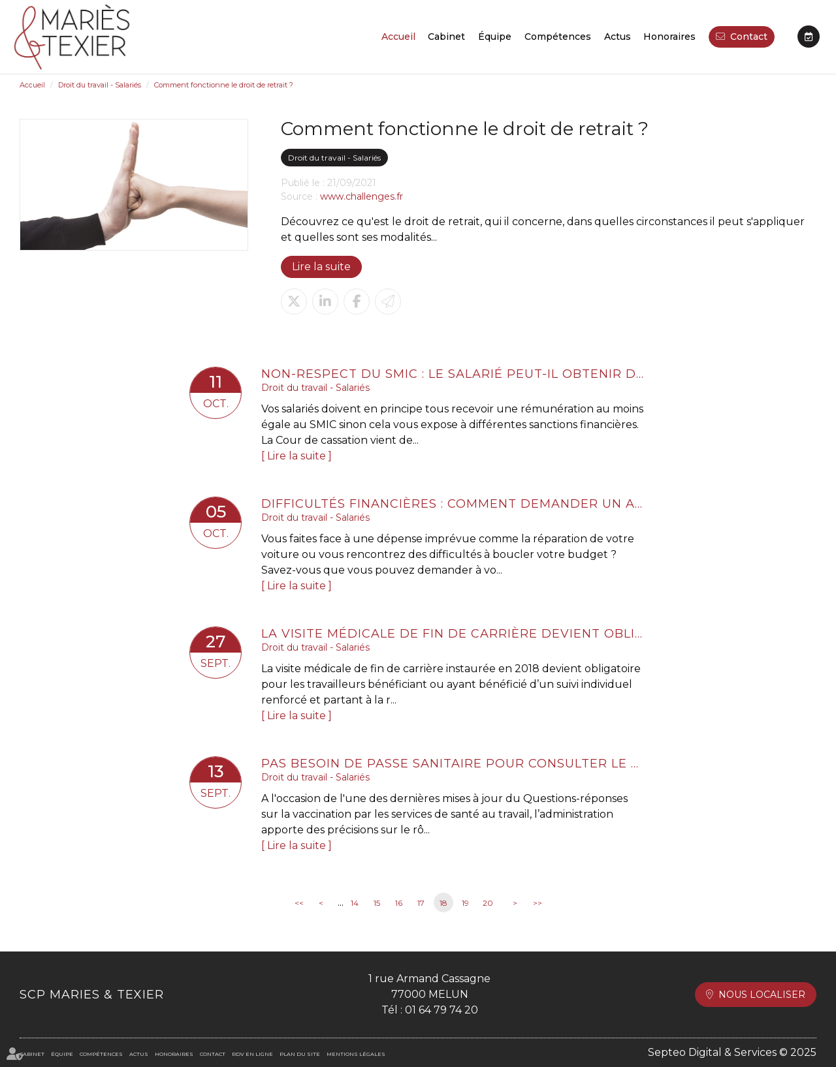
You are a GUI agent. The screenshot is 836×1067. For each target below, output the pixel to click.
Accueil (398, 36)
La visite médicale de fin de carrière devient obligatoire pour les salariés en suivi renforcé (454, 633)
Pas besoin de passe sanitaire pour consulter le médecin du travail (454, 763)
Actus (617, 36)
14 (355, 903)
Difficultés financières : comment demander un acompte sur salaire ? (454, 504)
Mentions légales (356, 1054)
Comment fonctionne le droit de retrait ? (223, 84)
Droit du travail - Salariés (99, 84)
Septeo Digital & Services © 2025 (732, 1052)
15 (377, 903)
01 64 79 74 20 (441, 1010)
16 (398, 903)
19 (465, 903)
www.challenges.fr (361, 196)
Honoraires (669, 36)
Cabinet (446, 36)
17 (421, 903)
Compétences (557, 36)
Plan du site (300, 1054)
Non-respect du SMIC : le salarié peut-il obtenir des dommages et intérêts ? (454, 374)
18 (443, 903)
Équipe (494, 36)
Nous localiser (761, 994)
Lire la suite (321, 266)
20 (488, 903)
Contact (748, 36)
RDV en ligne (808, 36)
